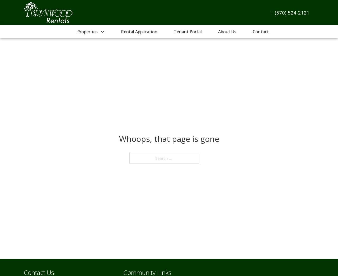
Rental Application (139, 32)
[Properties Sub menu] (102, 32)
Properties (87, 32)
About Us (227, 32)
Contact (261, 32)
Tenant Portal (188, 32)
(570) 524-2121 (290, 13)
